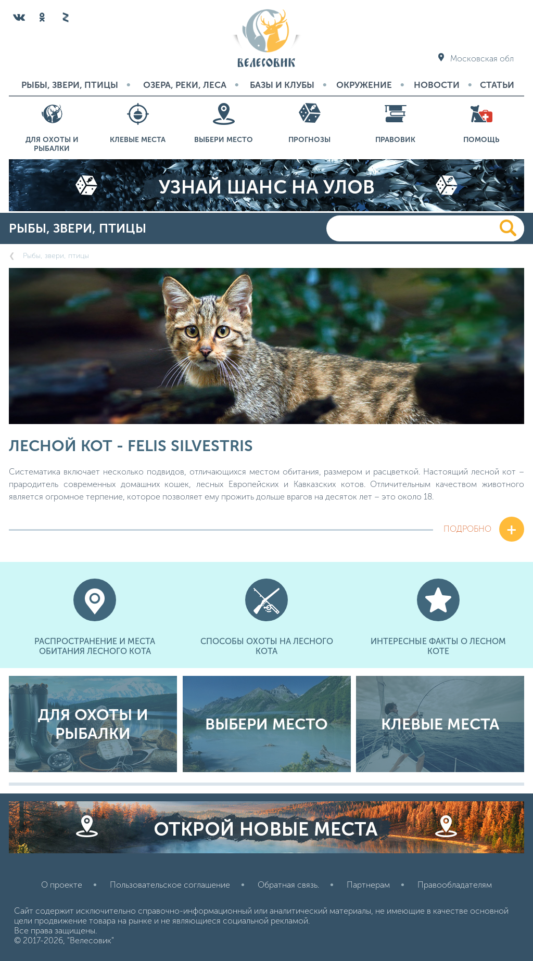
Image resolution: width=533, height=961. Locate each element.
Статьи (497, 85)
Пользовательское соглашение (170, 885)
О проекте (61, 885)
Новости (437, 85)
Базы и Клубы (282, 85)
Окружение (364, 85)
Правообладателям (454, 885)
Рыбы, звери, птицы (69, 85)
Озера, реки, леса (184, 85)
